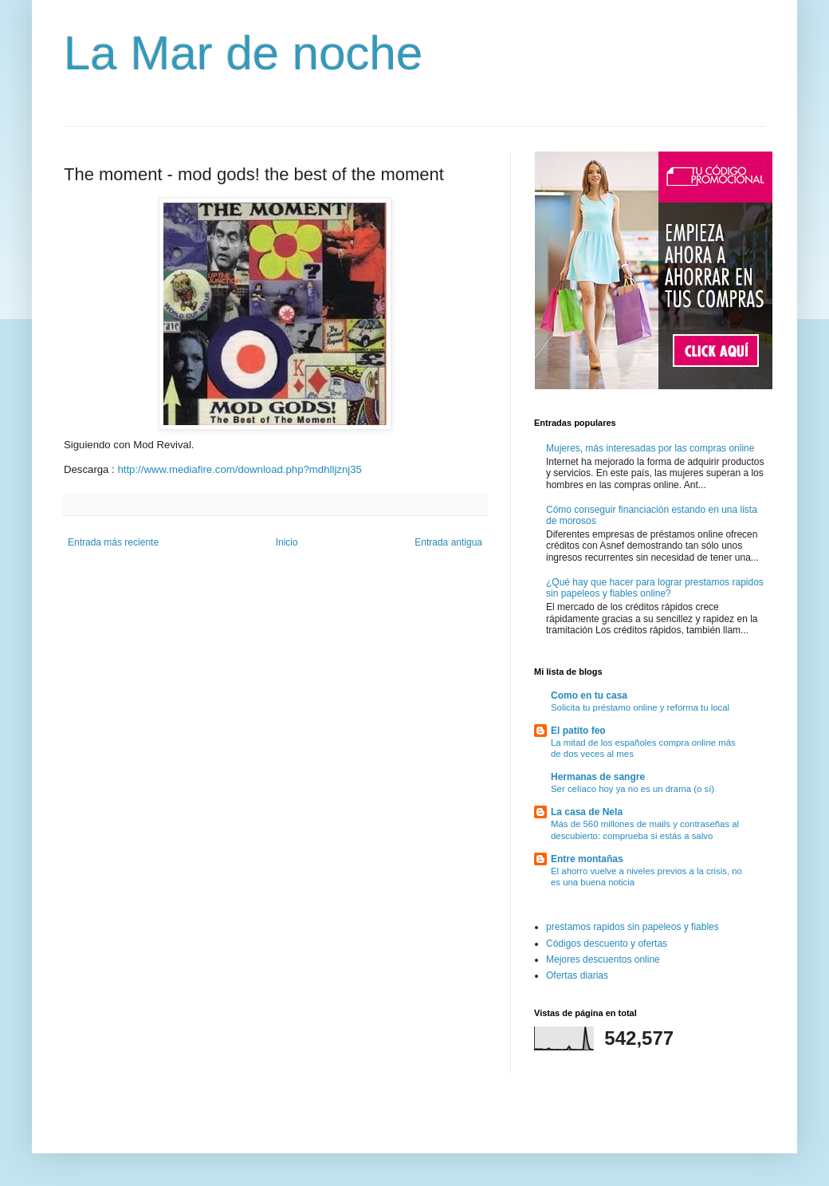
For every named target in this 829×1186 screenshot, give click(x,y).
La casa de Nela (587, 812)
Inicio (287, 542)
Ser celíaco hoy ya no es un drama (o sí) (632, 789)
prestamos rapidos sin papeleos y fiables (632, 926)
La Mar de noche (243, 53)
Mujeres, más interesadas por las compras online (650, 448)
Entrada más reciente (113, 542)
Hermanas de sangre (598, 776)
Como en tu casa (589, 695)
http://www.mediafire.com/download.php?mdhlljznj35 (239, 469)
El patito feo (578, 730)
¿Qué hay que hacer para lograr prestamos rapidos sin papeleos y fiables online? (655, 588)
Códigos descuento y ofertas (606, 943)
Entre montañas (587, 859)
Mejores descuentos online (603, 959)
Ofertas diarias (577, 975)
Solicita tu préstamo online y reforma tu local (640, 707)
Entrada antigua (448, 542)
